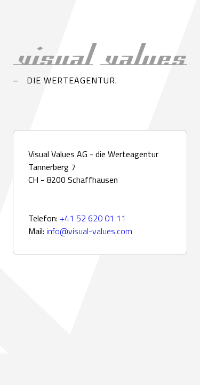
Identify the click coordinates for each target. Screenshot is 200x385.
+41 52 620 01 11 (93, 218)
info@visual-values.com (89, 231)
